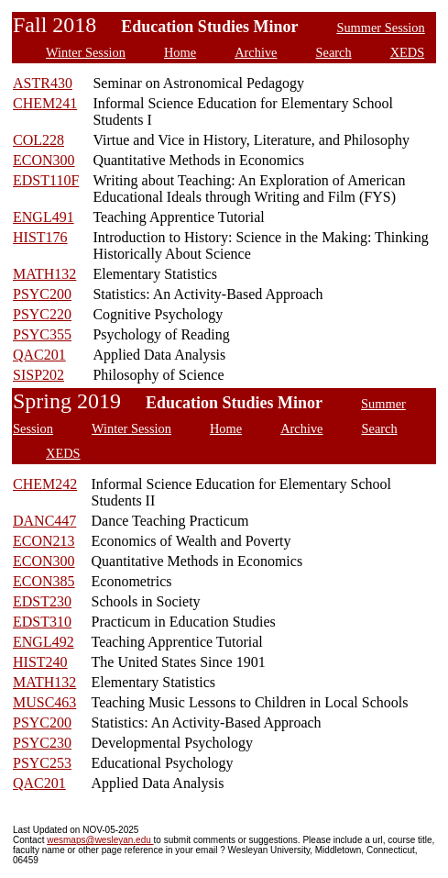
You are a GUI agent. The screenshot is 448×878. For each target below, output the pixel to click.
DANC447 (44, 520)
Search (334, 52)
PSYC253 (42, 763)
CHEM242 (45, 484)
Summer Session (380, 27)
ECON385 (44, 581)
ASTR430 (42, 83)
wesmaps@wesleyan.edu (100, 840)
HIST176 (40, 237)
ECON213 (44, 541)
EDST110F (46, 180)
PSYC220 (42, 314)
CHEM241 (45, 103)
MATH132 (44, 274)
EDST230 (42, 601)
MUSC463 (44, 702)
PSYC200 (42, 294)
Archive (256, 52)
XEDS (407, 52)
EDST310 (42, 621)
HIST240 (40, 662)
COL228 (38, 140)
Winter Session (86, 52)
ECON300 (44, 160)
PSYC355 (42, 334)
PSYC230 (42, 742)
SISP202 (38, 375)
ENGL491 (43, 217)
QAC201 (39, 354)
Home (180, 52)
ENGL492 (43, 642)
